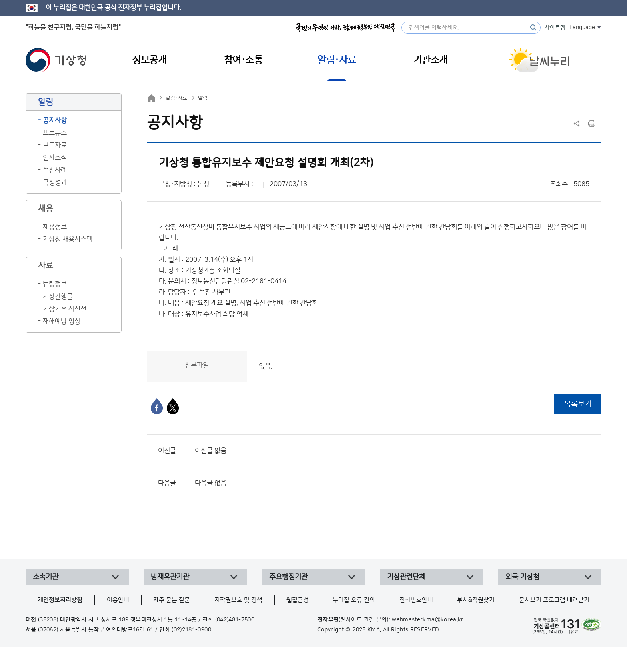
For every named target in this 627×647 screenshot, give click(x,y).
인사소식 (55, 157)
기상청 (56, 60)
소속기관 (45, 577)
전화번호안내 (416, 600)
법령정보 (55, 284)
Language (582, 27)
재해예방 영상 (61, 321)
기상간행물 (58, 296)
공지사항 (55, 120)
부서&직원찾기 (476, 600)
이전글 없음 (210, 450)
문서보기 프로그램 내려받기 (554, 600)
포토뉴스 (55, 132)
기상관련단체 (406, 577)
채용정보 (55, 226)
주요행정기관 (288, 577)
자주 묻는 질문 (171, 600)
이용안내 (118, 600)
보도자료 (55, 145)
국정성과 (55, 182)
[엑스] (173, 406)
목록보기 (577, 404)
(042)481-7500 (235, 620)
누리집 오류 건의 (354, 600)
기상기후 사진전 (64, 308)
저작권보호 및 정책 (238, 600)
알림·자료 (176, 98)
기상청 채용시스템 (67, 239)
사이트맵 (555, 27)
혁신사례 (55, 170)
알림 (203, 98)
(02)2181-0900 (191, 630)
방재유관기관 (170, 577)
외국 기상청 (522, 577)
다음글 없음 (210, 483)
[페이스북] (157, 406)
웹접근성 (297, 600)
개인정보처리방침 (60, 600)
